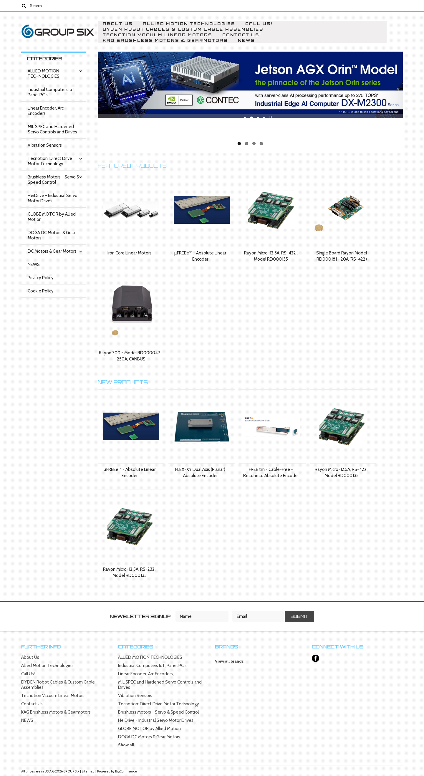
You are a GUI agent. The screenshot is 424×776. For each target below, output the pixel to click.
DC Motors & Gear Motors (52, 251)
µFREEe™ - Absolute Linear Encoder (200, 256)
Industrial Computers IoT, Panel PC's (51, 92)
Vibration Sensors (45, 145)
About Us (118, 23)
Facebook (315, 658)
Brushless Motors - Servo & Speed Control (53, 179)
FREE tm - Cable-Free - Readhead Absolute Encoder (271, 472)
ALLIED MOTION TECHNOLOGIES (43, 73)
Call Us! (259, 23)
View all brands (229, 661)
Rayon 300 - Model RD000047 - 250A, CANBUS (129, 356)
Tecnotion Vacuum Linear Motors (157, 35)
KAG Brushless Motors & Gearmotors (165, 40)
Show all (126, 744)
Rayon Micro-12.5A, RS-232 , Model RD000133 (129, 572)
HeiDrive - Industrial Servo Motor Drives (52, 198)
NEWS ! (35, 264)
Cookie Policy (41, 291)
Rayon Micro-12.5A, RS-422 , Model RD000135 (271, 256)
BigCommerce (126, 771)
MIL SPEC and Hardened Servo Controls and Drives (52, 129)
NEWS (246, 40)
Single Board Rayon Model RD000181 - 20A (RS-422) (341, 256)
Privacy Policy (41, 277)
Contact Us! (241, 35)
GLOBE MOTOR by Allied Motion (52, 216)
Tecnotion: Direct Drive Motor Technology (50, 161)
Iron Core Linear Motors (129, 253)
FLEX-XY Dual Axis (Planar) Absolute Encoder (200, 472)
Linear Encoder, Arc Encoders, (46, 110)
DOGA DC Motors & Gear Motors (51, 235)
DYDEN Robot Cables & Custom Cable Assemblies (183, 29)
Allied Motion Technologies (189, 23)
